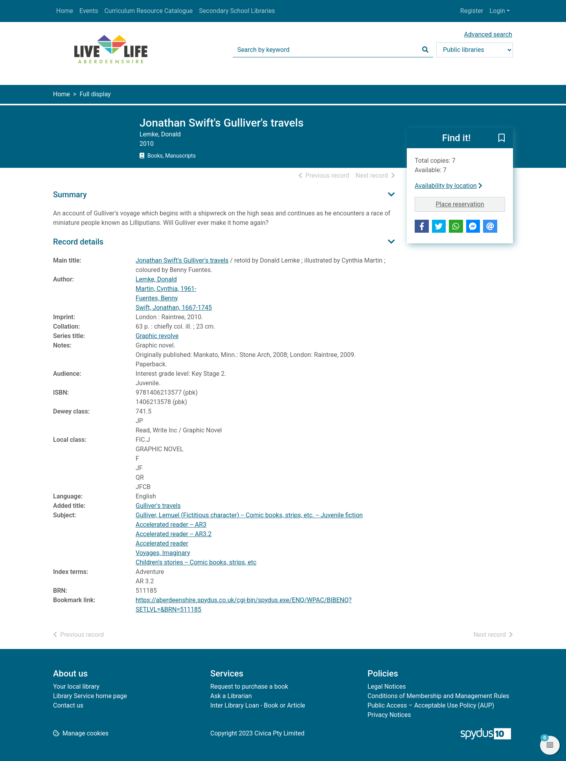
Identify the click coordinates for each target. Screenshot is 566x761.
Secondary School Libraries (237, 11)
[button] (501, 138)
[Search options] (474, 49)
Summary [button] (70, 194)
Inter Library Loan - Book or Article (257, 705)
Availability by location (448, 185)
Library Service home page (90, 696)
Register (471, 11)
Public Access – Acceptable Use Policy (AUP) (431, 705)
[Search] (425, 49)
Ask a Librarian (231, 696)
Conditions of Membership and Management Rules (438, 696)
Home (64, 11)
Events (88, 11)
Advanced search (488, 34)
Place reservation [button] (470, 203)
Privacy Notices (389, 715)
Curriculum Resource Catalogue (148, 11)
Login (497, 11)
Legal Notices (387, 686)
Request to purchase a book (249, 686)
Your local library (76, 686)
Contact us (68, 705)
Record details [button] (78, 241)
